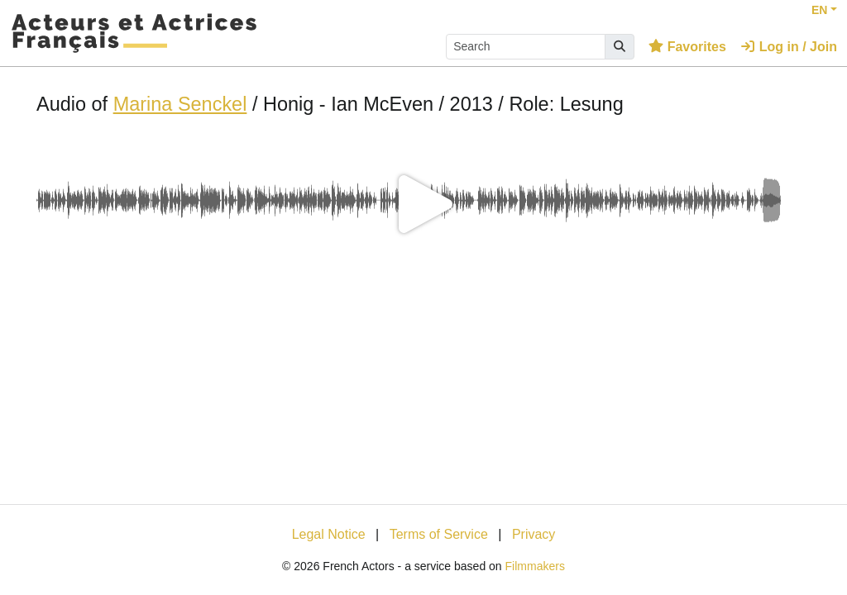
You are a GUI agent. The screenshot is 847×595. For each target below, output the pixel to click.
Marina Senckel (180, 104)
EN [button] (819, 10)
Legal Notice (329, 534)
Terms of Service (439, 534)
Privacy (533, 534)
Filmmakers (535, 566)
